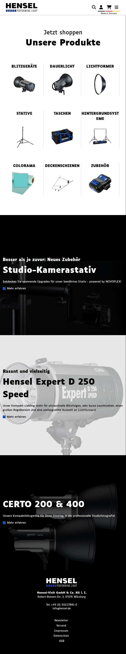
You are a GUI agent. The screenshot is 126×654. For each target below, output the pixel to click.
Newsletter (61, 620)
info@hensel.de (62, 608)
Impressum (61, 631)
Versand (61, 625)
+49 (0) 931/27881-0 (64, 605)
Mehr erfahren (16, 288)
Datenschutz (61, 636)
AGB (61, 641)
